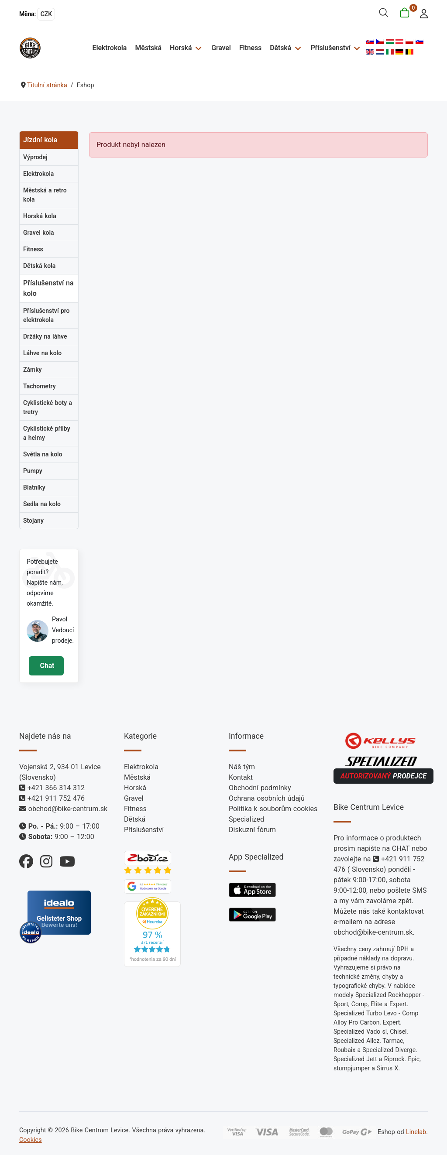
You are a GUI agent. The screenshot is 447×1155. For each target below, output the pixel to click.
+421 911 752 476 (56, 798)
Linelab (416, 1132)
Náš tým (242, 767)
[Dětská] (296, 47)
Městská (148, 48)
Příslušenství (331, 48)
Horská (181, 48)
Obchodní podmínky (260, 788)
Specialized (246, 819)
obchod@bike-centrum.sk (67, 809)
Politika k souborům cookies (273, 809)
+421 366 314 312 (56, 788)
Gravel (221, 48)
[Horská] (197, 47)
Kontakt (241, 777)
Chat (46, 665)
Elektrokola (110, 48)
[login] (421, 12)
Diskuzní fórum (252, 830)
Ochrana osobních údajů (267, 798)
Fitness (250, 48)
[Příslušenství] (356, 47)
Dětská (280, 48)
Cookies (30, 1140)
